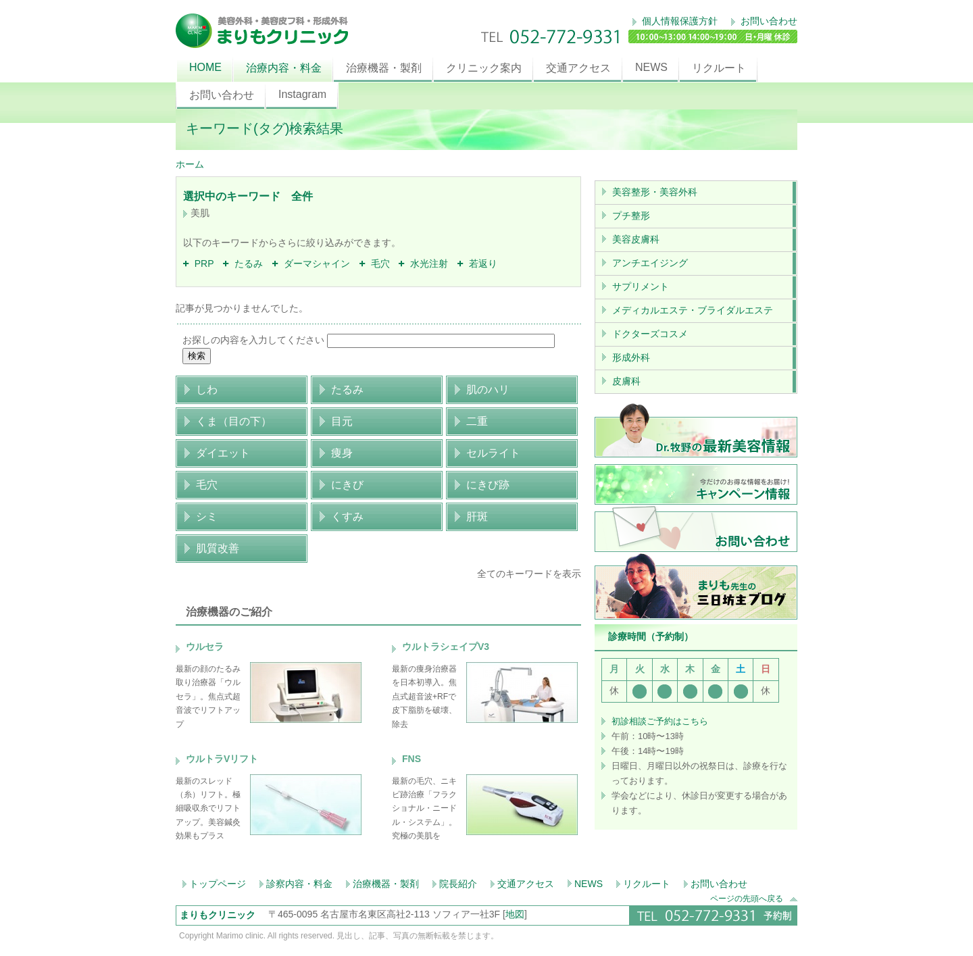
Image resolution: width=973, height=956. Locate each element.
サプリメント (640, 286)
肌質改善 (217, 548)
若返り (477, 263)
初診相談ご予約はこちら (660, 721)
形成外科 (631, 357)
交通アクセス (578, 68)
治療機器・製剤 (384, 68)
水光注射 (423, 263)
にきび (347, 484)
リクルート (719, 68)
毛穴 (374, 263)
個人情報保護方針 (678, 21)
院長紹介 (458, 883)
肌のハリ (487, 389)
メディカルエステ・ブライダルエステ (692, 310)
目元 (342, 421)
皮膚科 (626, 381)
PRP (198, 263)
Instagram (302, 94)
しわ (207, 389)
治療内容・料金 (284, 68)
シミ (207, 516)
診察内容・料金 (299, 883)
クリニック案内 (484, 68)
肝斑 (477, 516)
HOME (205, 67)
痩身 (342, 453)
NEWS (651, 67)
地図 (514, 914)
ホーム (190, 164)
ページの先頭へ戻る (753, 898)
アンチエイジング (650, 262)
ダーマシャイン (311, 263)
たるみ (243, 263)
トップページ (217, 883)
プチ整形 (631, 215)
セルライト (493, 453)
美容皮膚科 (635, 239)
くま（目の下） (234, 421)
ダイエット (223, 453)
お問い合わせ (767, 21)
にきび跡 (487, 484)
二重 (477, 421)
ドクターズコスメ (650, 333)
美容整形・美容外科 (654, 191)
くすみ (347, 516)
